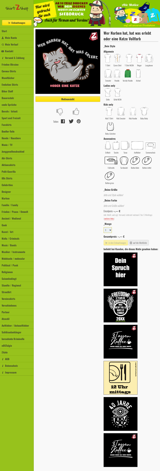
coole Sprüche (9, 104)
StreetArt (6, 292)
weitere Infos (109, 218)
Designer (6, 191)
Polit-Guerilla (9, 171)
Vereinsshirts (8, 299)
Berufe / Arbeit (9, 111)
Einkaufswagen (16, 22)
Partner (6, 312)
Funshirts (6, 124)
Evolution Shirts (10, 84)
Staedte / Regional (11, 285)
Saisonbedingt (9, 278)
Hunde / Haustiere (11, 138)
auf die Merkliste (138, 242)
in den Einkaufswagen (115, 242)
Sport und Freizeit (11, 118)
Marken (6, 198)
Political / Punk (10, 265)
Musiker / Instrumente (13, 252)
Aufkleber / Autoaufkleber (15, 325)
